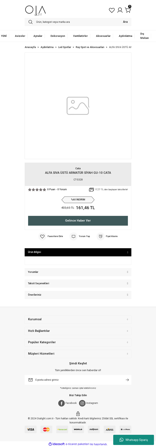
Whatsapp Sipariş (134, 440)
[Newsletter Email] (78, 380)
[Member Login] (120, 10)
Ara (125, 22)
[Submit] (127, 380)
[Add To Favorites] (50, 236)
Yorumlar (33, 272)
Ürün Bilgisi (34, 252)
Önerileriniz (34, 294)
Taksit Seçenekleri (38, 283)
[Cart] (128, 10)
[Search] (78, 22)
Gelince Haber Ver (78, 220)
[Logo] (35, 10)
